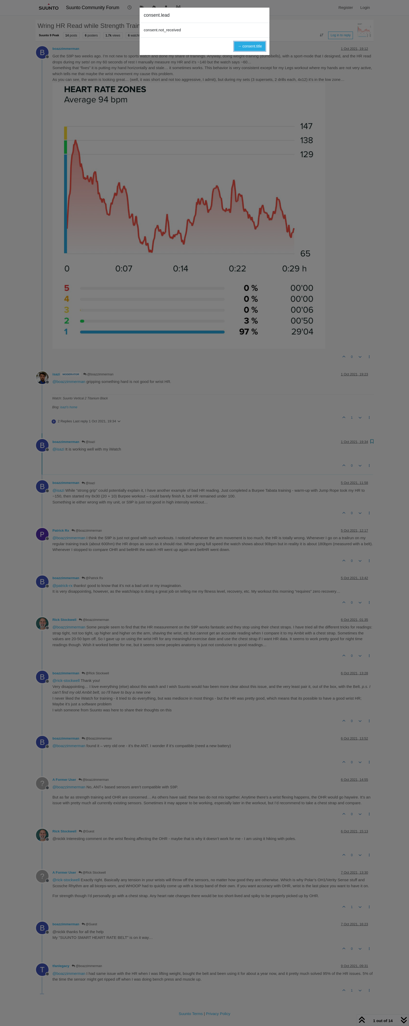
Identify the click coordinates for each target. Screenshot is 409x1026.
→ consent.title (250, 46)
